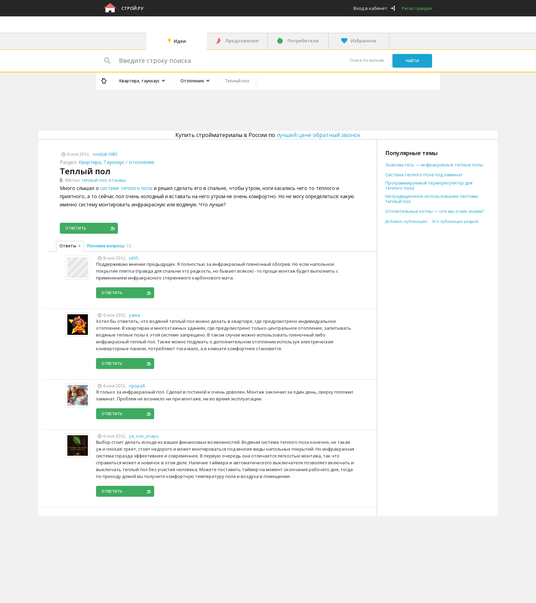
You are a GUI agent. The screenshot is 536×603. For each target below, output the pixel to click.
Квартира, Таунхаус (101, 162)
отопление (141, 162)
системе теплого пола (126, 188)
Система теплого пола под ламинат (424, 174)
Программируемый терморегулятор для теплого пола (428, 185)
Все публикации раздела (455, 221)
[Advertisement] (224, 109)
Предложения (242, 41)
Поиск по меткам (367, 60)
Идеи (180, 41)
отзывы (117, 180)
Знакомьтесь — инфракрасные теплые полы (434, 164)
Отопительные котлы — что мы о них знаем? (434, 211)
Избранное (363, 41)
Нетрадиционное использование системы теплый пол (431, 199)
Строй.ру (132, 8)
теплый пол (94, 180)
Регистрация (417, 8)
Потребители (303, 41)
